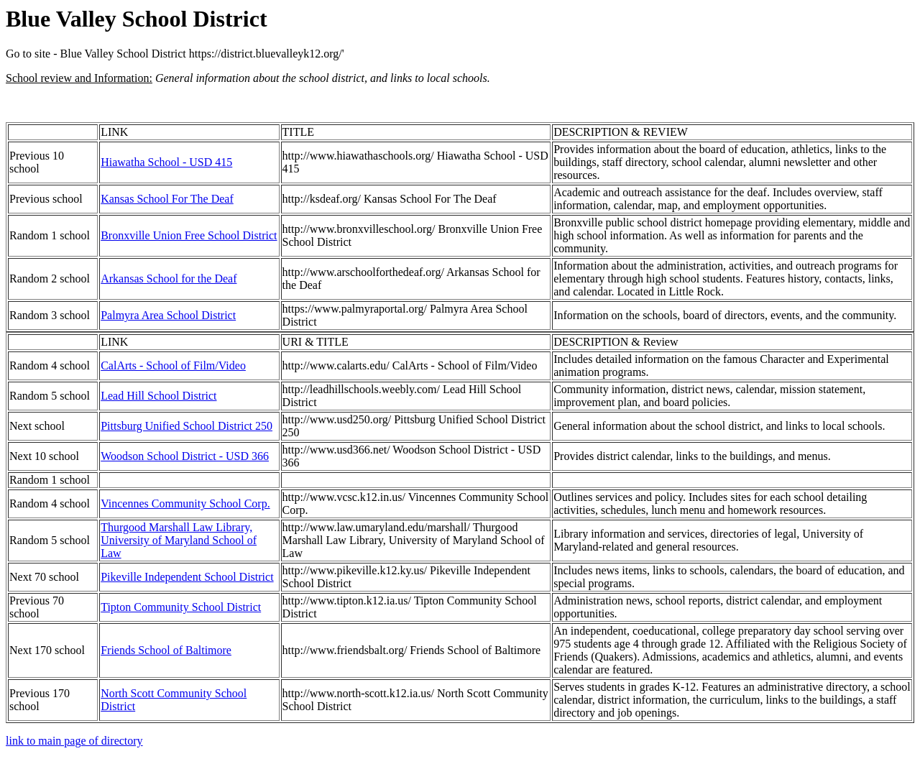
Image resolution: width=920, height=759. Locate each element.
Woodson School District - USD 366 (185, 456)
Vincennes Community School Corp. (185, 503)
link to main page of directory (74, 741)
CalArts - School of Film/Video (173, 365)
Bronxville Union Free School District (189, 235)
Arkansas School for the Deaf (168, 278)
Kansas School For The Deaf (167, 199)
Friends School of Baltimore (166, 650)
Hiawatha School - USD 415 (166, 162)
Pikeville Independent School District (187, 577)
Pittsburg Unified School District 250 (186, 426)
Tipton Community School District (181, 607)
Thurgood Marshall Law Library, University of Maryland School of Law (179, 540)
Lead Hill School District (158, 396)
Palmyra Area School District (168, 315)
